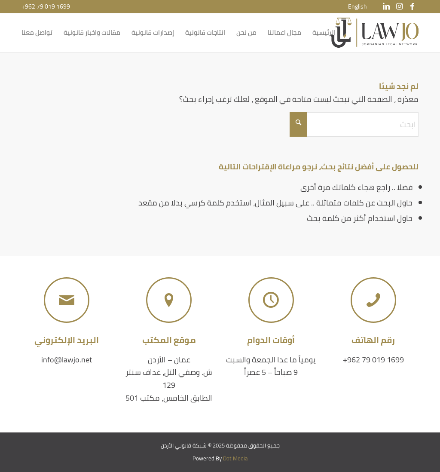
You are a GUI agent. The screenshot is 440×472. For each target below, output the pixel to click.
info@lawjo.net (66, 359)
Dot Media (235, 458)
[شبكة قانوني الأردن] (374, 32)
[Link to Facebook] (412, 6)
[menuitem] (357, 6)
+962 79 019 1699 (45, 6)
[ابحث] (354, 124)
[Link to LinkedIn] (386, 6)
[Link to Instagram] (399, 6)
